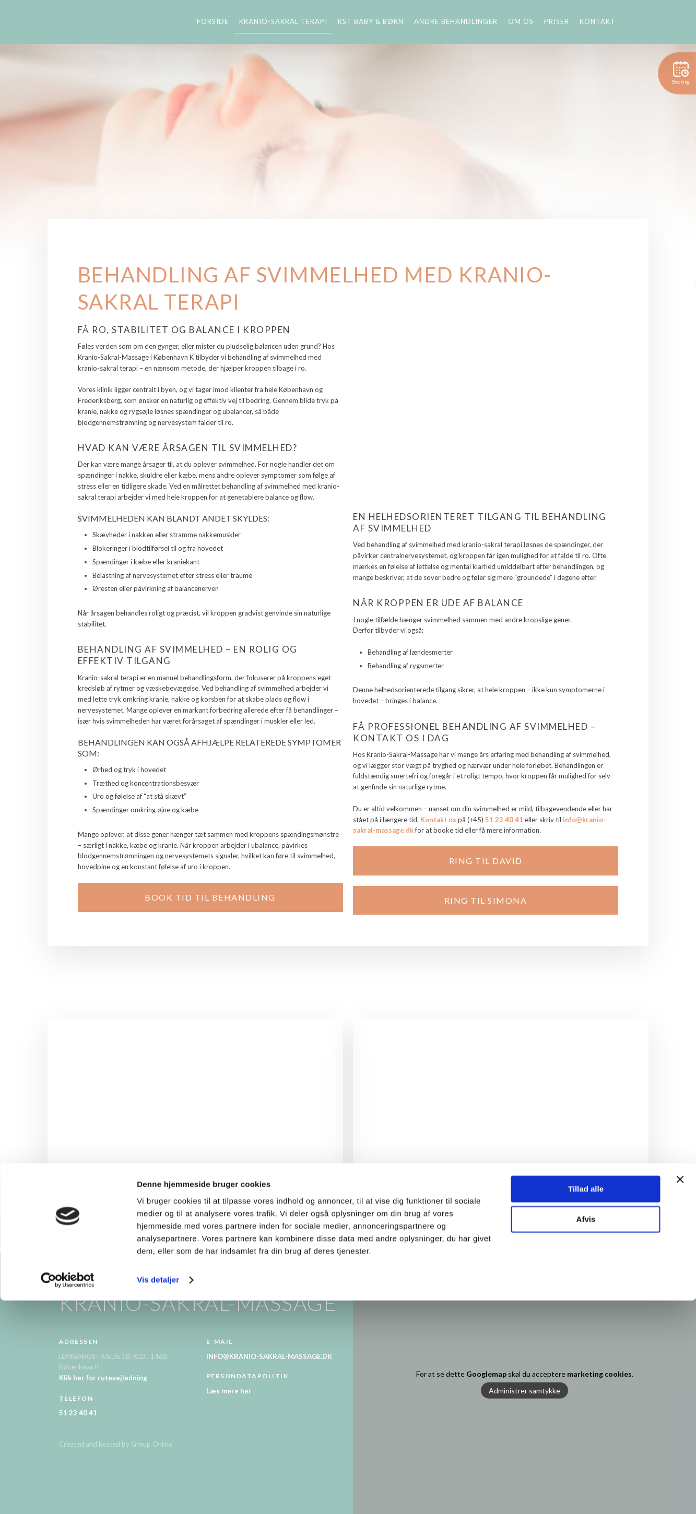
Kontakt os (438, 819)
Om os (521, 21)
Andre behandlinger (456, 21)
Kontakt (598, 21)
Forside (213, 21)
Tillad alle (586, 1402)
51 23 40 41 (504, 819)
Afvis (586, 1432)
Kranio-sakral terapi (283, 21)
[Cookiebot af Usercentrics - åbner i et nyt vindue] (67, 1493)
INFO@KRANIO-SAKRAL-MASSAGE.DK (269, 1356)
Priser (556, 21)
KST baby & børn (371, 21)
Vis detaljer (158, 1493)
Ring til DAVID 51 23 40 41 (348, 1205)
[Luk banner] (679, 1393)
